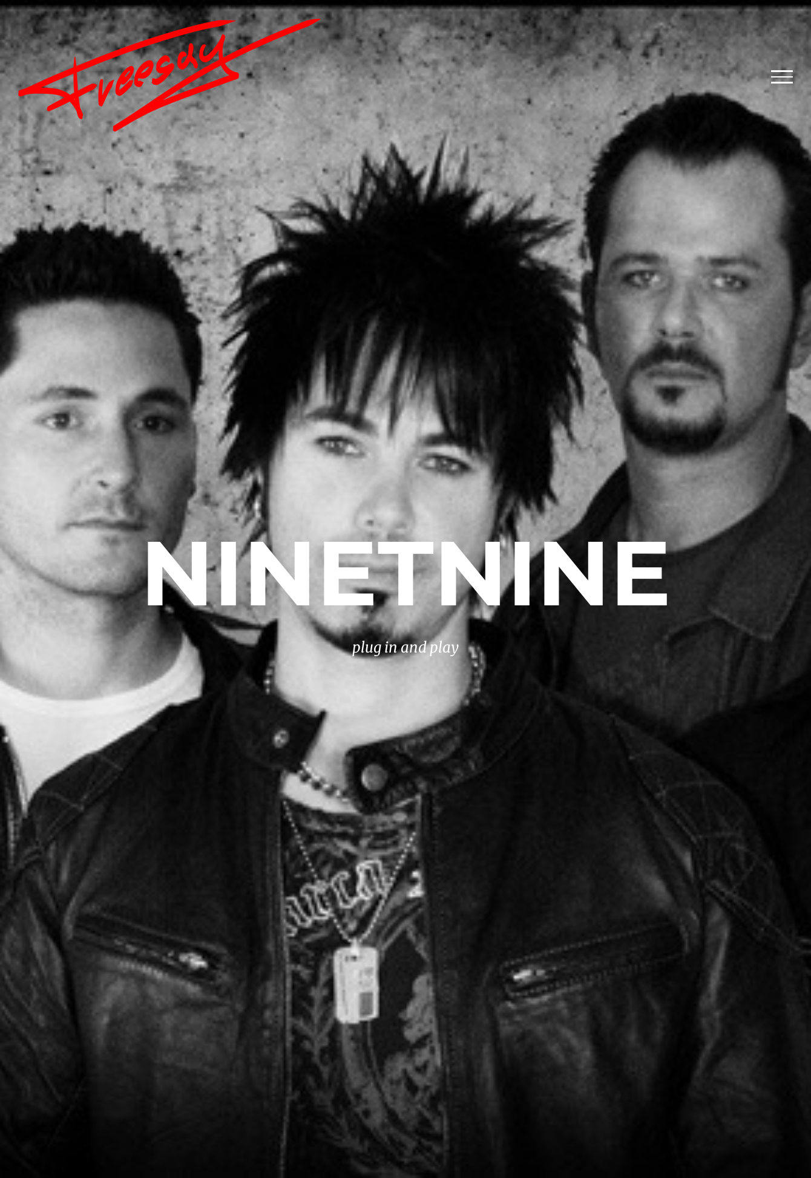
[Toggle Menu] (782, 77)
